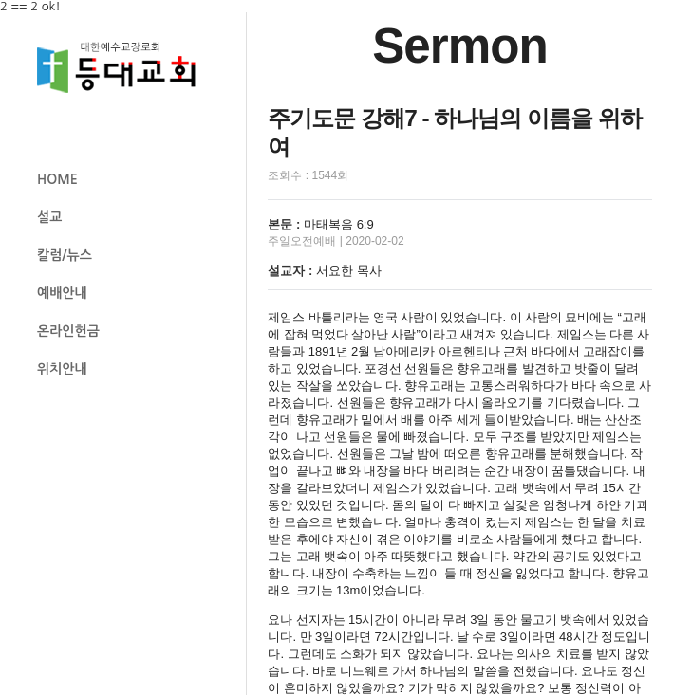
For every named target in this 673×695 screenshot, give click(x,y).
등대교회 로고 (124, 68)
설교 (49, 217)
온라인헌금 (68, 331)
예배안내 (62, 293)
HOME (57, 179)
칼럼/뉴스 (64, 255)
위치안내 (62, 368)
